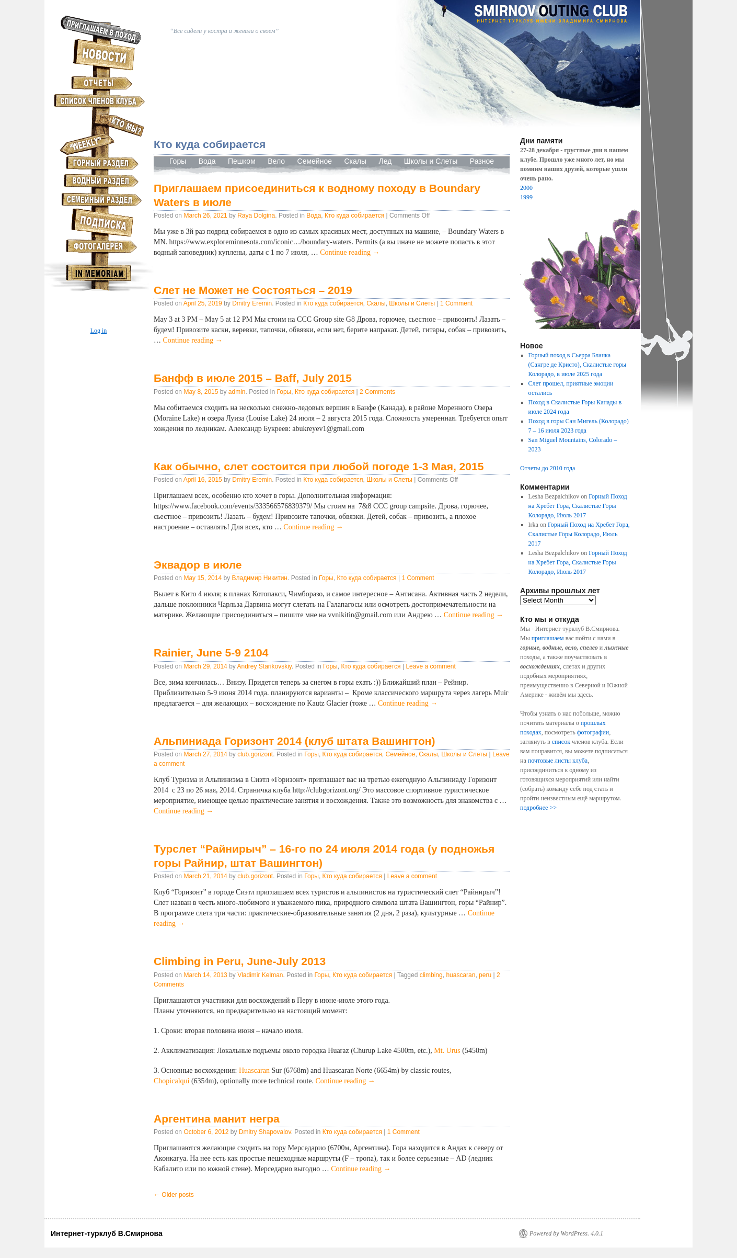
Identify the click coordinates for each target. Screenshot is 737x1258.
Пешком (242, 161)
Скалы (355, 161)
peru (485, 975)
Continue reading (349, 252)
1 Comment (456, 303)
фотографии (593, 732)
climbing (431, 975)
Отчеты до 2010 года (547, 468)
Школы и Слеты (431, 161)
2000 (526, 187)
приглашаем (548, 638)
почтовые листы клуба (558, 760)
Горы (177, 161)
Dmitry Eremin (252, 303)
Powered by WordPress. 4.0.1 (566, 1233)
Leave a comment (430, 666)
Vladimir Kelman (260, 975)
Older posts (174, 1194)
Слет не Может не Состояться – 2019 (253, 290)
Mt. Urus (447, 1051)
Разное (482, 161)
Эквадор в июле (197, 565)
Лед (386, 161)
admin (237, 391)
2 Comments (377, 391)
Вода (207, 161)
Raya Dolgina (256, 215)
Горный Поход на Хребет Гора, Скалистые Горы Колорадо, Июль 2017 (577, 506)
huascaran (460, 975)
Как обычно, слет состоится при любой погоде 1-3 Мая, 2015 (318, 466)
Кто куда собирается (354, 215)
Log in (98, 330)
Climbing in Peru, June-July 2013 (240, 961)
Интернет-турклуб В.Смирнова (107, 1233)
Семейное (315, 161)
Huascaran (254, 1070)
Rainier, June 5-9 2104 (211, 653)
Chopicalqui (172, 1081)
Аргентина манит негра (217, 1119)
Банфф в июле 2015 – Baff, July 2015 (253, 378)
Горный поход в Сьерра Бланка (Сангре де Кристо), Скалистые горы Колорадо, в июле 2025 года (577, 365)
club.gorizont (255, 754)
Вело (276, 161)
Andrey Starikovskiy (264, 666)
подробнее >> (538, 807)
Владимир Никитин (259, 578)
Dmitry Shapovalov (265, 1132)
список (561, 741)
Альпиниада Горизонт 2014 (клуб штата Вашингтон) (294, 741)
